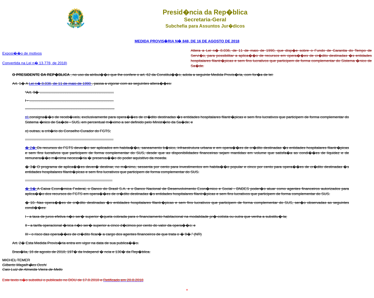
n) (27, 117)
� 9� (31, 189)
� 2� (31, 148)
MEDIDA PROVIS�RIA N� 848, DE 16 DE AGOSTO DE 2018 (187, 41)
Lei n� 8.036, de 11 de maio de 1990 (60, 83)
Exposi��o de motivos (22, 53)
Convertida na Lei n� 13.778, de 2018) (34, 63)
